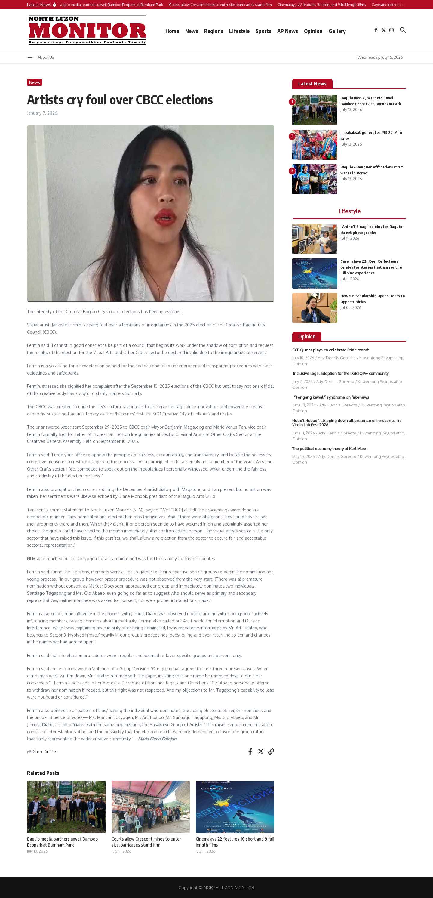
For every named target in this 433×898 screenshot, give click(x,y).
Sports (263, 30)
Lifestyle (239, 30)
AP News (287, 30)
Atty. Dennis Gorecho (337, 357)
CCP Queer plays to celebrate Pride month (330, 349)
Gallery (337, 30)
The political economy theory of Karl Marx (329, 448)
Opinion (313, 30)
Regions (213, 30)
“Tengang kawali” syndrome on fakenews (330, 397)
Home (172, 30)
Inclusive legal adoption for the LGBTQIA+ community (340, 373)
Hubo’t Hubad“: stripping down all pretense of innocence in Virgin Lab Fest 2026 (346, 422)
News (191, 30)
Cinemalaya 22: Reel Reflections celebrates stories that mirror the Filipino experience (371, 267)
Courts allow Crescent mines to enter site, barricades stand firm (146, 841)
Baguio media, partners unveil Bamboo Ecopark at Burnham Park (62, 841)
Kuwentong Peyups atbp (381, 357)
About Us (46, 57)
